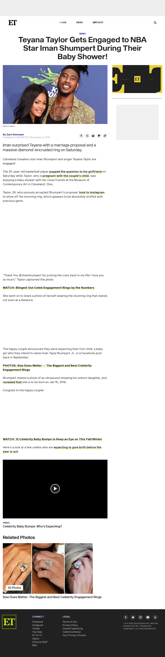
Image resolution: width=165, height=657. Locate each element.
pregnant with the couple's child (65, 176)
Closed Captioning (73, 628)
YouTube (37, 632)
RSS (34, 645)
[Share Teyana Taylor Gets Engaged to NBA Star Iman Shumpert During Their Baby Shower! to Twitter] (87, 136)
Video (79, 22)
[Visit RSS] (155, 618)
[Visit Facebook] (125, 618)
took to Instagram (92, 192)
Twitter (36, 628)
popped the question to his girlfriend (75, 172)
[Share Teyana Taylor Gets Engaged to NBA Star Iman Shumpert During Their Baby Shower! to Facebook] (81, 136)
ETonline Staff (39, 642)
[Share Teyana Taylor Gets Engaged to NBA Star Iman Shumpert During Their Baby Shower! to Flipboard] (99, 136)
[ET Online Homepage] (12, 22)
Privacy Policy (70, 625)
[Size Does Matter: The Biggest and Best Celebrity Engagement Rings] (55, 568)
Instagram (37, 625)
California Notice (72, 632)
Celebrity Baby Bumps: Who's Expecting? (32, 526)
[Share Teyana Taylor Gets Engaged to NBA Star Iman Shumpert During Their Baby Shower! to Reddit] (93, 136)
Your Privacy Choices (74, 635)
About (35, 638)
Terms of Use (70, 622)
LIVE (63, 22)
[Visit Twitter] (133, 618)
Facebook (37, 622)
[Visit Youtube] (147, 618)
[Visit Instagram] (140, 618)
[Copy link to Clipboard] (104, 136)
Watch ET (98, 22)
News (82, 33)
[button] (55, 488)
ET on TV (37, 635)
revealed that (12, 382)
